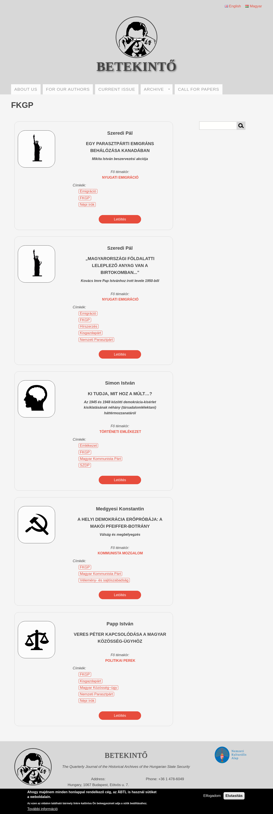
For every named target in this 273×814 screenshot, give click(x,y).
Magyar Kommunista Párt (100, 459)
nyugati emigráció (120, 177)
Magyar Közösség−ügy (98, 688)
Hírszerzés (88, 326)
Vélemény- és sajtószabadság (104, 580)
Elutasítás (234, 796)
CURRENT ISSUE (116, 89)
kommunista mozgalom (120, 553)
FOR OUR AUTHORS (68, 89)
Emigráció (88, 191)
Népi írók (87, 204)
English (233, 6)
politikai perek (120, 660)
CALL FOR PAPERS (198, 89)
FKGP (85, 198)
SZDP (85, 465)
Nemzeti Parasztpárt (96, 340)
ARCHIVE (157, 89)
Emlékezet (88, 445)
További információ (42, 809)
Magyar (253, 6)
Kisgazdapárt (90, 333)
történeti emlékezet (120, 432)
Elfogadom (212, 796)
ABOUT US (25, 89)
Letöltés (120, 219)
